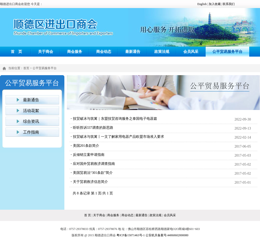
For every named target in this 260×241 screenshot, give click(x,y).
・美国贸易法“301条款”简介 (91, 173)
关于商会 (45, 51)
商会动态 (103, 51)
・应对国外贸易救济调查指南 (92, 164)
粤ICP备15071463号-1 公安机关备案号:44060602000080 (152, 235)
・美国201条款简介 (84, 146)
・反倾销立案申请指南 (86, 155)
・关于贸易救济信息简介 (88, 182)
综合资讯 (31, 121)
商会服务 (74, 51)
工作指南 (31, 132)
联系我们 (229, 4)
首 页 (16, 51)
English (202, 4)
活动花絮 (31, 110)
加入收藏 (215, 4)
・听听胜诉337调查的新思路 (91, 128)
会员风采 (190, 51)
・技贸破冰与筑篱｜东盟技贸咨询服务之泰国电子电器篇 (113, 118)
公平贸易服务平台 (227, 51)
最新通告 (132, 51)
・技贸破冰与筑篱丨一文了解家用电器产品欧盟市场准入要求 (116, 137)
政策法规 (161, 51)
